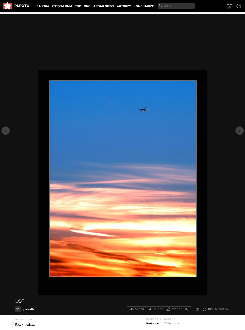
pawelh (28, 309)
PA (18, 309)
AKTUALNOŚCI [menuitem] (103, 6)
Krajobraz (153, 323)
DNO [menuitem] (87, 6)
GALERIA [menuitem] (42, 6)
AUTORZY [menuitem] (124, 6)
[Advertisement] (122, 39)
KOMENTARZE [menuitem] (144, 6)
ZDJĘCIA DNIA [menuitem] (62, 6)
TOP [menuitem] (78, 6)
